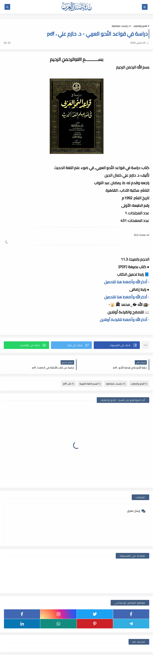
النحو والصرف (140, 26)
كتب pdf (68, 383)
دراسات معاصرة (120, 26)
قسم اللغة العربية (90, 383)
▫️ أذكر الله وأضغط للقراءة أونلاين (124, 319)
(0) (7, 42)
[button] (117, 345)
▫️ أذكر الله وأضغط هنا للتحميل (126, 281)
